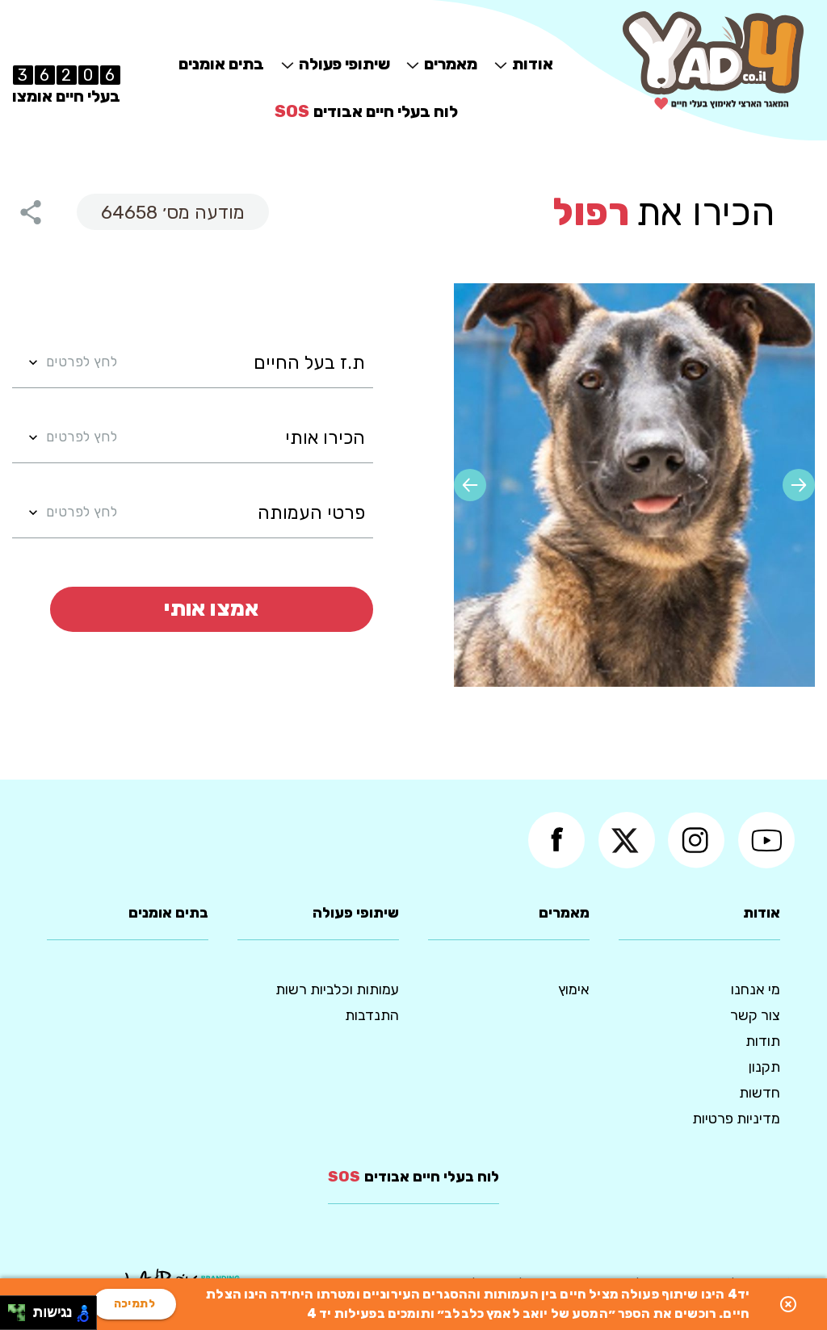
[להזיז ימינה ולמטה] (21, 1317)
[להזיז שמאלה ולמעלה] (12, 1308)
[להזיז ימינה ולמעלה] (21, 1308)
